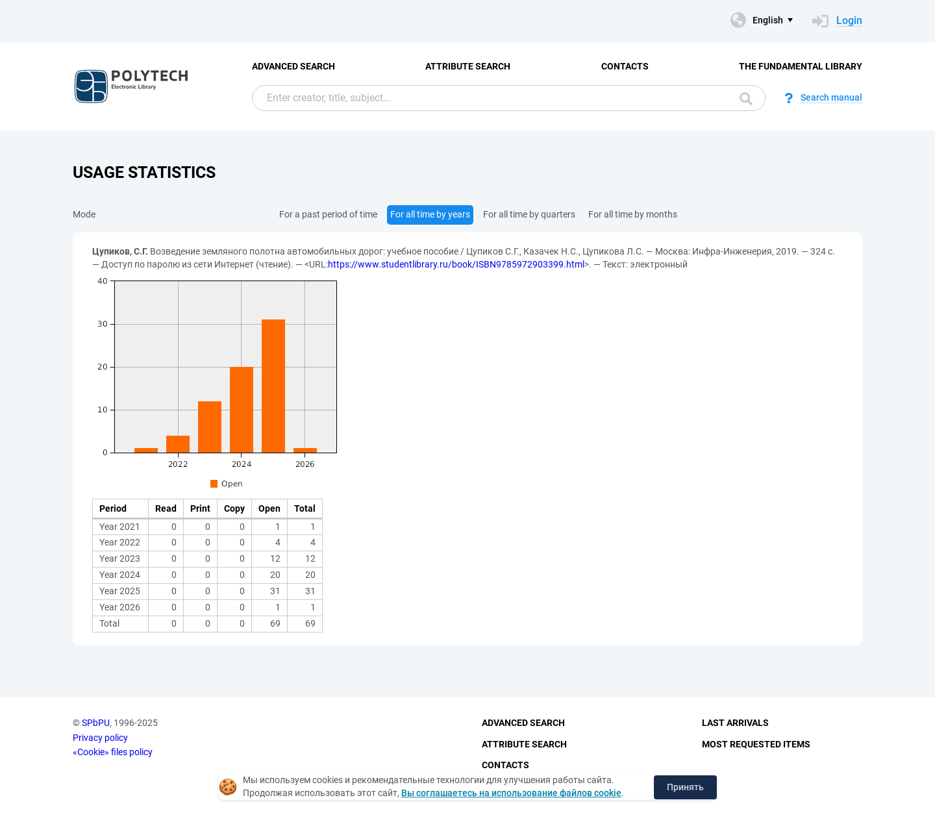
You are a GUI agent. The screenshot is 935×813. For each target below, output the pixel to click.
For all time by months (632, 214)
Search (746, 98)
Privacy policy (100, 737)
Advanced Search (293, 66)
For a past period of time (328, 214)
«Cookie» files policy (113, 752)
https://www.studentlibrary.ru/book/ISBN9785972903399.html (456, 264)
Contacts (625, 66)
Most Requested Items (756, 744)
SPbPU (96, 723)
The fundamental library (800, 66)
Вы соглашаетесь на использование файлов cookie (511, 793)
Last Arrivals (735, 723)
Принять (685, 787)
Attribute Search (467, 66)
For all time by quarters (529, 214)
